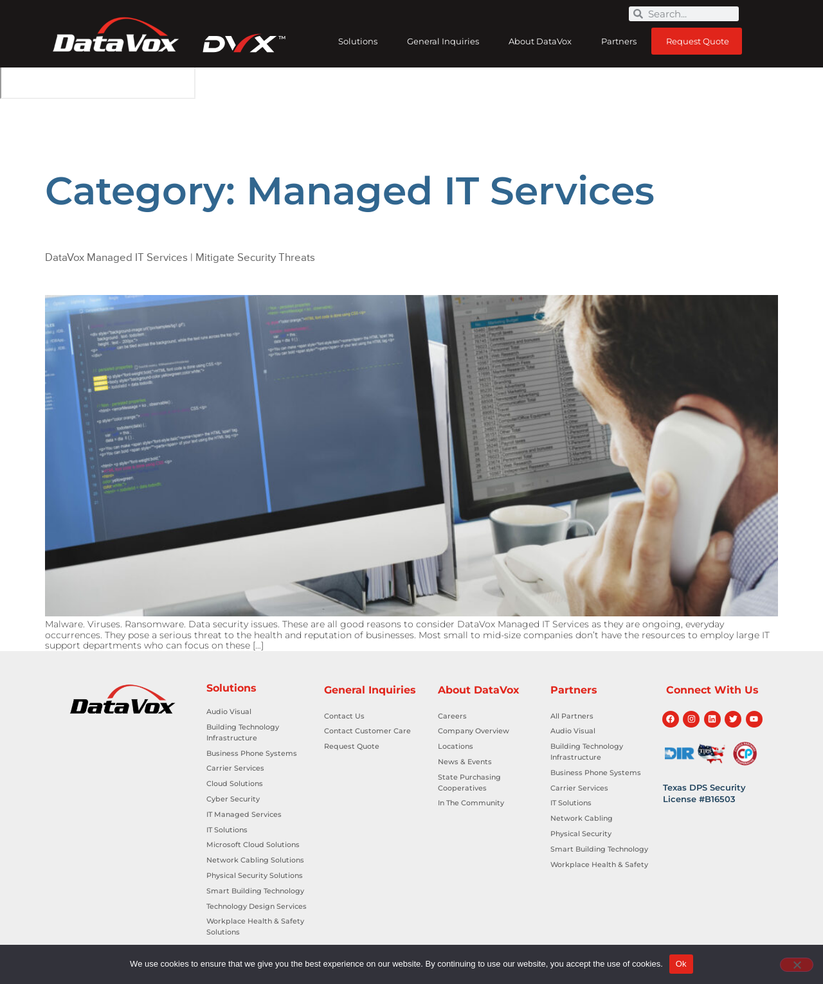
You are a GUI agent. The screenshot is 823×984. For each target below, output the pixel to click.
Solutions (357, 41)
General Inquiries (443, 41)
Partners (619, 41)
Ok (681, 964)
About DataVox (540, 41)
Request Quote (697, 41)
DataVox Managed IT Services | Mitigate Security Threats (180, 257)
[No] (796, 965)
